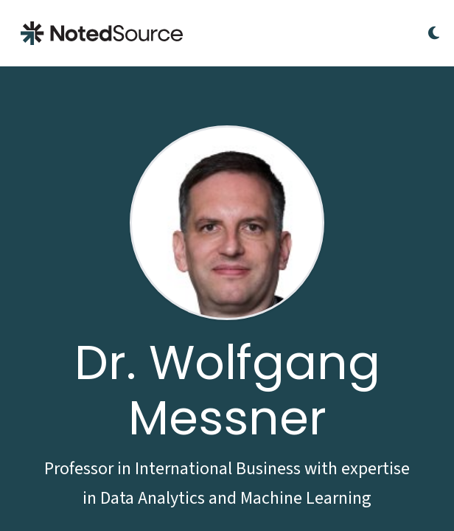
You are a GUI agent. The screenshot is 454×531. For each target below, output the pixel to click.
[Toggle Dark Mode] (433, 33)
